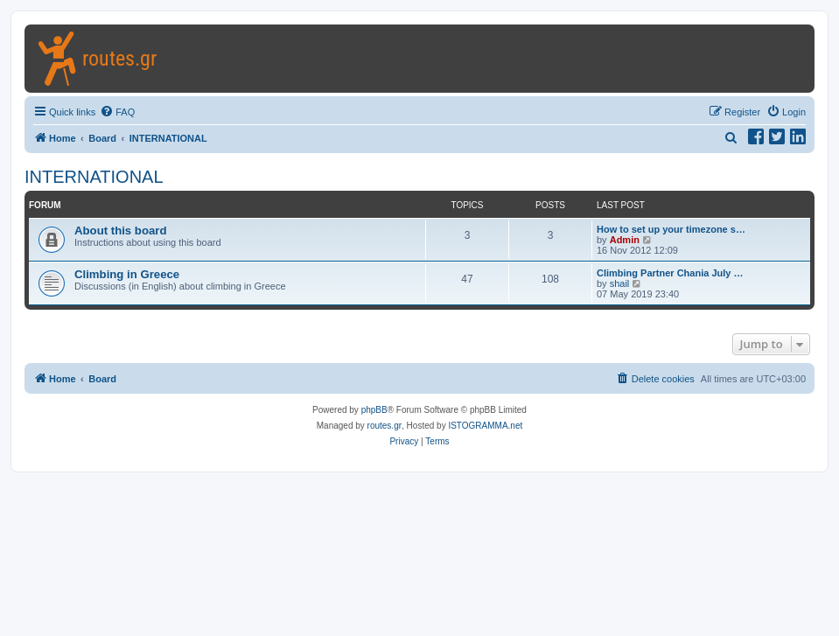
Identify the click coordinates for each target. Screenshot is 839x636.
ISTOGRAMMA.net (485, 425)
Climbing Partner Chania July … (670, 273)
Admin (625, 239)
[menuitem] (117, 111)
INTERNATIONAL (94, 176)
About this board (120, 230)
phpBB (374, 410)
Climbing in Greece (126, 274)
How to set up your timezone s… (671, 229)
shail (620, 283)
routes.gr (384, 425)
